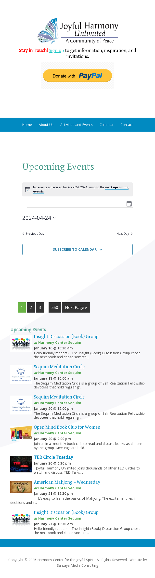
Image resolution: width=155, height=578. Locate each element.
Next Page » (76, 307)
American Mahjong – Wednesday (67, 482)
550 (55, 307)
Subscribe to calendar (75, 249)
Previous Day (33, 234)
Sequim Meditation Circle (59, 367)
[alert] (77, 189)
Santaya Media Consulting (77, 565)
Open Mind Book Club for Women (67, 427)
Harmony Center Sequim (77, 31)
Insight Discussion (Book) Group (66, 337)
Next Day (124, 234)
